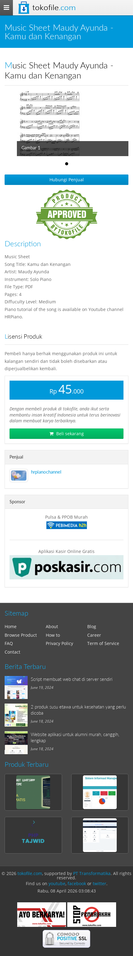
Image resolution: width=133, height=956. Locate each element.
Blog (91, 626)
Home (11, 626)
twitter (99, 883)
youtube (57, 883)
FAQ (9, 643)
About (52, 626)
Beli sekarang (66, 433)
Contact (12, 652)
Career (94, 635)
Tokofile (54, 7)
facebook (77, 883)
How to (53, 635)
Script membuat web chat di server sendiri (71, 679)
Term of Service (103, 643)
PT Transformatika (92, 873)
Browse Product (21, 635)
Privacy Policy (59, 643)
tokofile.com (30, 873)
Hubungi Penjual (66, 179)
